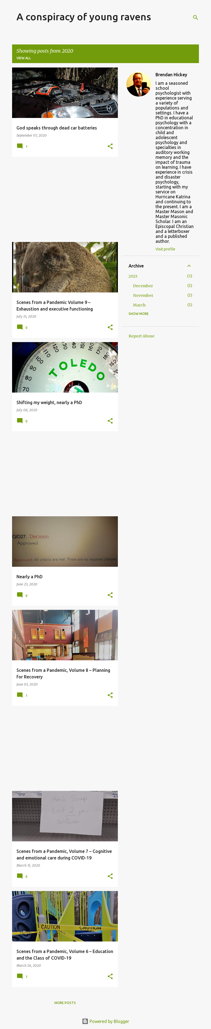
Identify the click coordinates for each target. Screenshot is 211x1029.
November (143, 295)
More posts (65, 1003)
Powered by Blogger (105, 1021)
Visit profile (165, 249)
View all (23, 58)
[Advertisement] (63, 199)
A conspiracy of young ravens (83, 16)
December (143, 285)
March (139, 305)
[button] (110, 146)
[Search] (195, 17)
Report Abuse (141, 336)
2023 (133, 276)
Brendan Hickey (171, 74)
